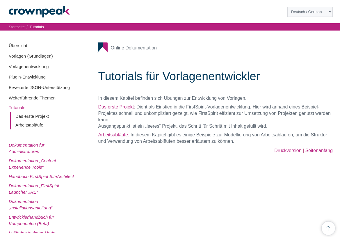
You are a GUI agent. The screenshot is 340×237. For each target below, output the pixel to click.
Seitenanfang (319, 150)
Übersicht (18, 45)
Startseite (17, 27)
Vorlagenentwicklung (29, 66)
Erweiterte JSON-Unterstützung (39, 87)
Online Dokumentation (134, 47)
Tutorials (17, 107)
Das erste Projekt (32, 116)
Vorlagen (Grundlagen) (31, 56)
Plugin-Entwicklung (27, 76)
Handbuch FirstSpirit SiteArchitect (41, 176)
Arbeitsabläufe (29, 124)
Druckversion (287, 150)
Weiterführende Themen (32, 97)
